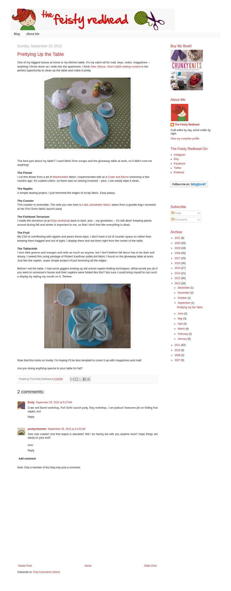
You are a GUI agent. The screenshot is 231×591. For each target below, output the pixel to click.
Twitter (177, 167)
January (183, 338)
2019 (178, 248)
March (182, 328)
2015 (178, 268)
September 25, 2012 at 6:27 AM (54, 402)
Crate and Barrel (118, 176)
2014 (178, 273)
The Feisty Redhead (187, 124)
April (181, 323)
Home (88, 565)
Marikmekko (60, 176)
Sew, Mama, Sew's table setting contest (115, 66)
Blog (17, 34)
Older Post (150, 565)
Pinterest (179, 172)
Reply (31, 416)
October (183, 297)
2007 (178, 360)
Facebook (179, 163)
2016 (178, 263)
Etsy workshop (60, 220)
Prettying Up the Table (190, 307)
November (184, 292)
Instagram (179, 154)
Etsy (176, 159)
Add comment (27, 458)
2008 (178, 355)
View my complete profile (185, 138)
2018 (178, 253)
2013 (178, 278)
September (184, 302)
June (181, 313)
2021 (178, 237)
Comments (179, 219)
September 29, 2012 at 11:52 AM (66, 428)
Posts (176, 213)
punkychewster (37, 428)
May (180, 318)
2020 (178, 243)
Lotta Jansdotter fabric (96, 204)
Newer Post (25, 565)
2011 (178, 345)
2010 (178, 350)
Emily (31, 402)
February (183, 333)
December (184, 287)
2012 (178, 283)
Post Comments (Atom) (46, 572)
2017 (178, 258)
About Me (32, 34)
